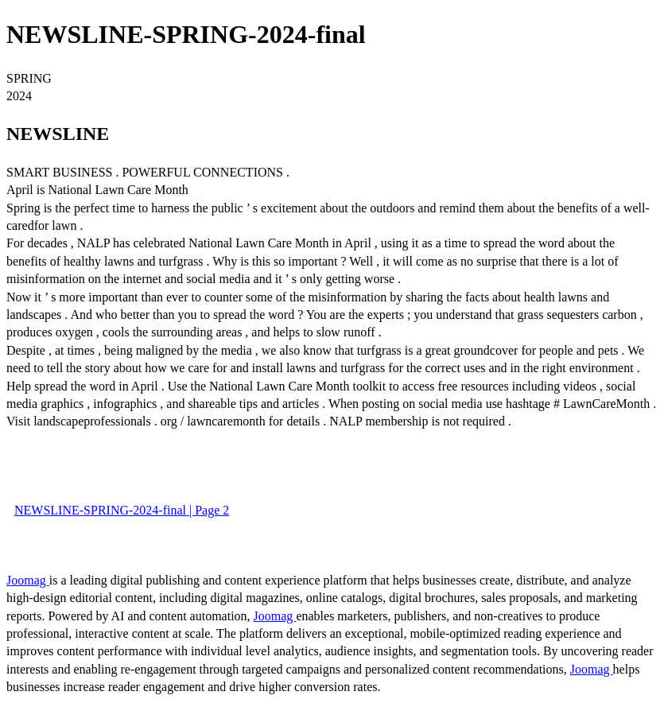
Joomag (27, 580)
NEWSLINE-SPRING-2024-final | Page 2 (121, 510)
